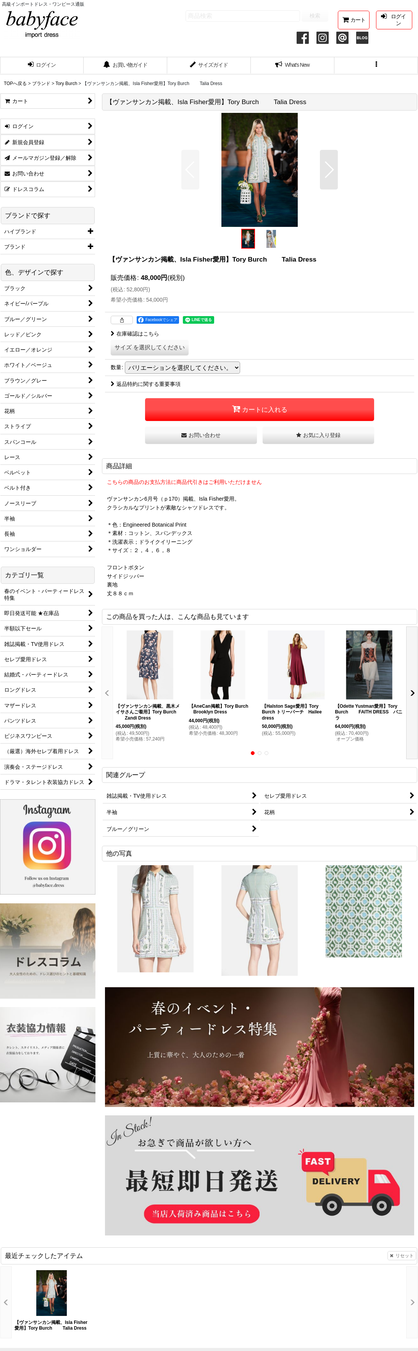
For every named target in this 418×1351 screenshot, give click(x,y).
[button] (376, 65)
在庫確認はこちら (135, 334)
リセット (402, 1255)
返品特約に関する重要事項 (146, 384)
